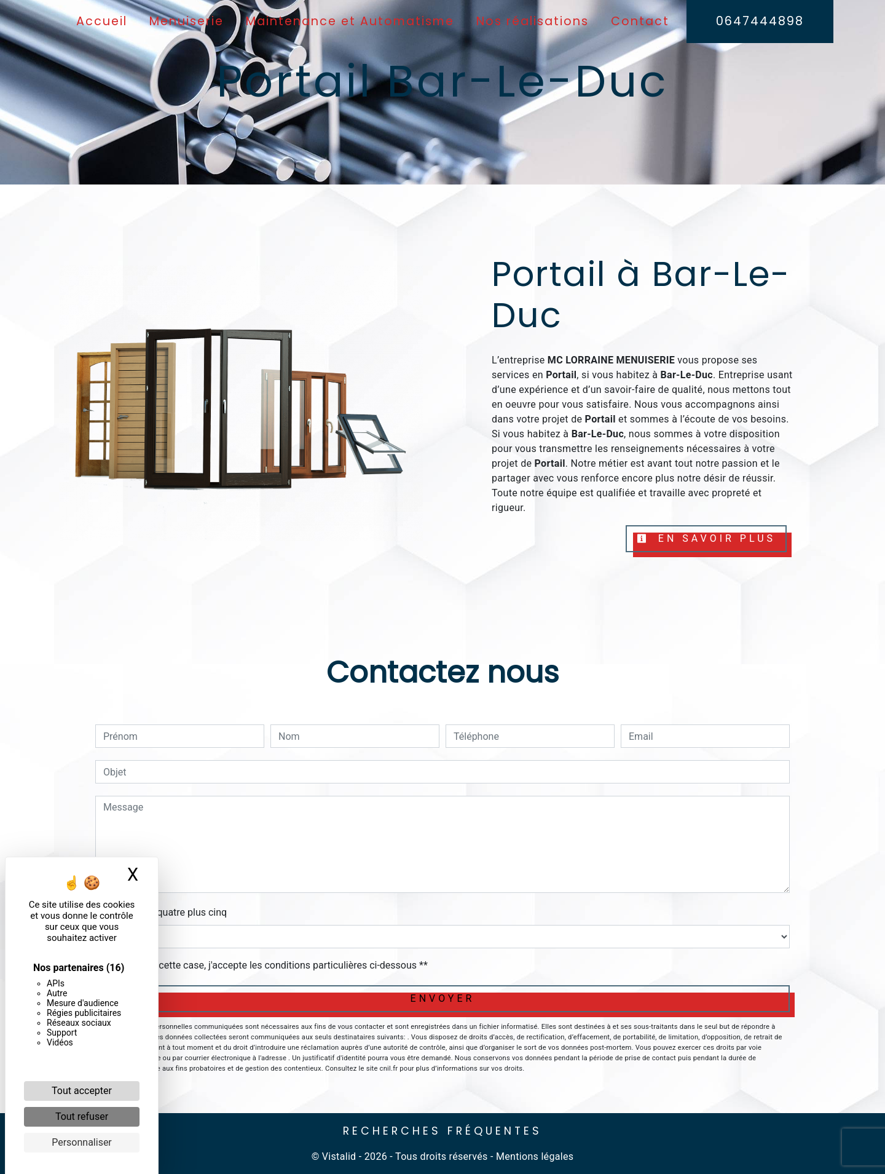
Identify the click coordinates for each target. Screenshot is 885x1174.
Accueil (101, 21)
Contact (640, 21)
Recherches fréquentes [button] (442, 1131)
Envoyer (443, 998)
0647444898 (760, 21)
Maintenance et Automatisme (350, 21)
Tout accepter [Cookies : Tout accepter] (82, 1091)
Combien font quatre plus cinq (161, 912)
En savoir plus (706, 538)
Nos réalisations (532, 21)
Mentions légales (534, 1156)
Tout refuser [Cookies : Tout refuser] (81, 1116)
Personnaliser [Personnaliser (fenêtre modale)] (82, 1142)
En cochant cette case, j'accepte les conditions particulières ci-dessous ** (268, 965)
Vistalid (339, 1156)
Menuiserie (186, 21)
